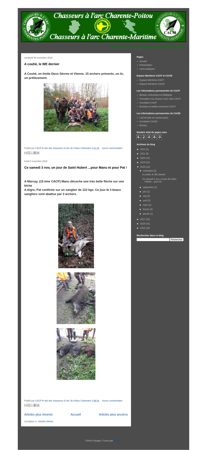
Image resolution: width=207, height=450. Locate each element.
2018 (143, 167)
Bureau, (143, 125)
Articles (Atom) (45, 421)
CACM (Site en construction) (154, 117)
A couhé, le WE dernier (41, 64)
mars (145, 205)
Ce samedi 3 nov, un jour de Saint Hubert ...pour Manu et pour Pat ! (75, 167)
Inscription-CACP (148, 102)
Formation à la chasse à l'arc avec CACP (160, 99)
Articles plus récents (38, 414)
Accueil (76, 414)
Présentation (146, 65)
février (146, 209)
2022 (143, 149)
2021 (143, 153)
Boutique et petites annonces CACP (158, 106)
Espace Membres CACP (152, 80)
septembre (148, 187)
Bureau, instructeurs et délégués (156, 95)
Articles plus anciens (113, 414)
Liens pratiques (147, 69)
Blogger (117, 440)
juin (145, 191)
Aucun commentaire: (112, 148)
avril (145, 200)
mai (145, 196)
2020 (143, 158)
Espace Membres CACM (152, 84)
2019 (143, 162)
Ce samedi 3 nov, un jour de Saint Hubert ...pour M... (159, 180)
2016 (143, 223)
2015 (143, 228)
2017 (143, 219)
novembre (148, 170)
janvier (146, 213)
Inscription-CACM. (149, 121)
